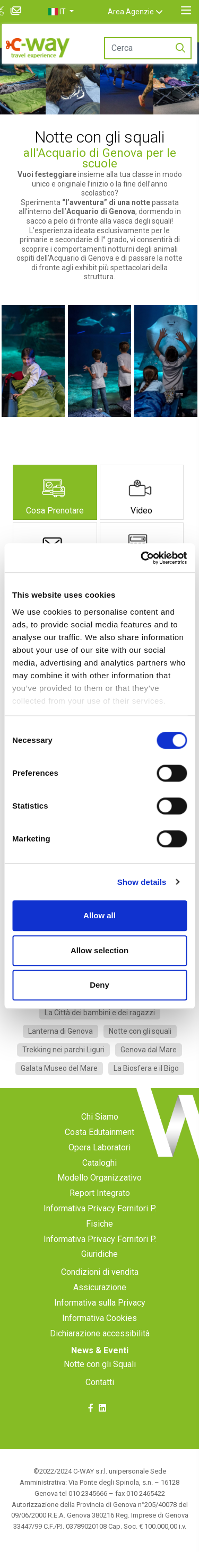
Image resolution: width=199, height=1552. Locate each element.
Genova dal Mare (148, 1049)
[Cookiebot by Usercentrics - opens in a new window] (142, 558)
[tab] (55, 492)
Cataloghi (99, 1163)
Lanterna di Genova (60, 1031)
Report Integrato (100, 1193)
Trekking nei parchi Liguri (63, 1049)
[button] (70, 11)
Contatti (99, 1382)
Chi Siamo (99, 1117)
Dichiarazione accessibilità (100, 1333)
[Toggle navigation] (186, 10)
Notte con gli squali (140, 1031)
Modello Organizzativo (99, 1178)
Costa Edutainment (99, 1132)
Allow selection (99, 950)
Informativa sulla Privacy (99, 1303)
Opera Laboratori (99, 1147)
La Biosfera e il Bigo (146, 1068)
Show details (142, 881)
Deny (99, 984)
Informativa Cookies (99, 1318)
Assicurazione (99, 1287)
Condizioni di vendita (100, 1272)
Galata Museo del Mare (59, 1068)
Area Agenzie (140, 11)
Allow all (99, 915)
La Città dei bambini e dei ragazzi (100, 1012)
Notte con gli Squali (100, 1364)
